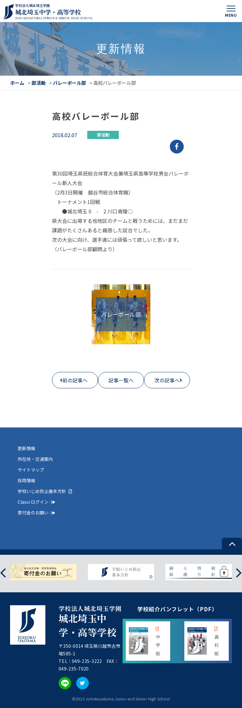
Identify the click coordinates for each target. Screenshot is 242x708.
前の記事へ (75, 380)
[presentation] (3, 572)
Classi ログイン (36, 502)
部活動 (39, 82)
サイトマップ (31, 470)
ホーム (17, 82)
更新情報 (26, 448)
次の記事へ (167, 380)
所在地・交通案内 (35, 459)
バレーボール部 (69, 82)
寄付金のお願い (36, 512)
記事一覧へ (121, 380)
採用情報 (26, 480)
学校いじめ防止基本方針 (45, 491)
